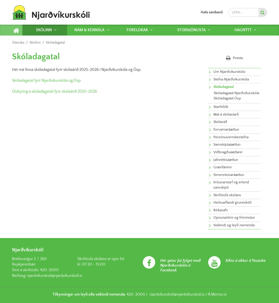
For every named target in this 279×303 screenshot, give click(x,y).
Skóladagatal (55, 42)
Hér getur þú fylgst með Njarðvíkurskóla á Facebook (180, 265)
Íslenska (18, 42)
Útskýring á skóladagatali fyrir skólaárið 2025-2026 (54, 91)
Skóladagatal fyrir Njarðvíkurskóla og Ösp (46, 80)
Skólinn (35, 42)
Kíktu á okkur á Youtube (246, 261)
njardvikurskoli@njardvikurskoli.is (54, 276)
